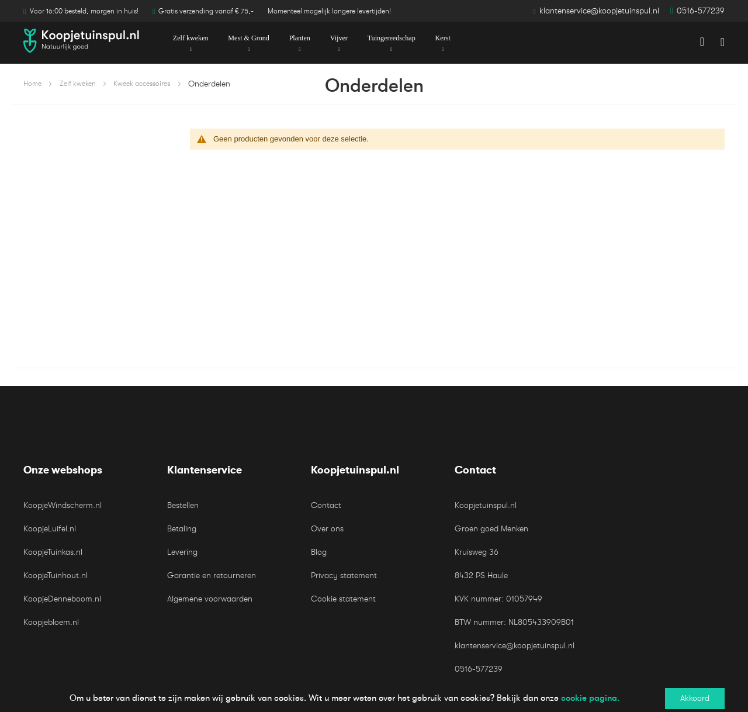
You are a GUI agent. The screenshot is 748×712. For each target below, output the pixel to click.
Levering (182, 552)
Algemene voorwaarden (209, 599)
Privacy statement (344, 575)
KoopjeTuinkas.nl (52, 552)
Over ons (327, 529)
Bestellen (183, 505)
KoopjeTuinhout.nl (55, 575)
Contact (326, 505)
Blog (319, 552)
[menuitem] (189, 39)
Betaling (181, 529)
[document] (374, 698)
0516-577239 (701, 11)
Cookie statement (343, 599)
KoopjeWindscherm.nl (62, 505)
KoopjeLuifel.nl (49, 529)
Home (32, 84)
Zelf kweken (78, 84)
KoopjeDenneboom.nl (62, 599)
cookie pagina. (590, 698)
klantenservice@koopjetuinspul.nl (599, 11)
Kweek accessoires (141, 84)
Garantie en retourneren (211, 575)
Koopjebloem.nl (51, 622)
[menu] (374, 38)
